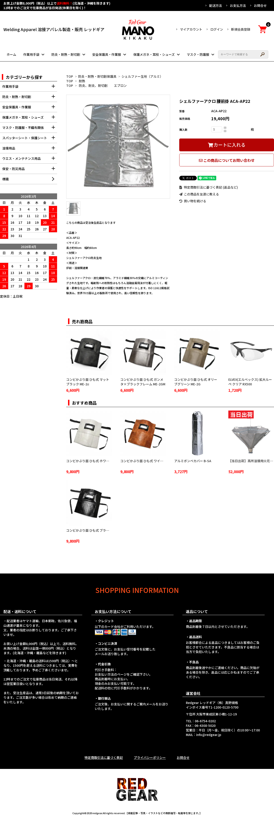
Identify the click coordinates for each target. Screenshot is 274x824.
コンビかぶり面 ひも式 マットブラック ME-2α (87, 381)
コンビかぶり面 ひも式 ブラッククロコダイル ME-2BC (105, 530)
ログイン (216, 29)
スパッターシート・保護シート (29, 139)
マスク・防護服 (198, 54)
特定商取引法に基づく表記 (103, 757)
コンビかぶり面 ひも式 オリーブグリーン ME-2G (195, 381)
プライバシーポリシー (150, 757)
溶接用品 (29, 149)
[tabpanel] (118, 147)
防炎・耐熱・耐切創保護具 (97, 76)
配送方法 (215, 5)
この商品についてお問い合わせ (227, 160)
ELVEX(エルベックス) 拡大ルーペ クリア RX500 (250, 381)
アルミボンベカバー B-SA (192, 461)
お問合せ (260, 5)
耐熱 (82, 81)
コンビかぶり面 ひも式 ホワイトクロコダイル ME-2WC (105, 461)
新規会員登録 (240, 29)
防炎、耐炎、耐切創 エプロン (103, 85)
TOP (69, 76)
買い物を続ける (192, 201)
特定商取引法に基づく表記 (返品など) (208, 187)
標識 (5, 179)
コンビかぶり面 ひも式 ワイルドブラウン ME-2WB (156, 461)
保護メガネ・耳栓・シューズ (154, 54)
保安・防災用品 (29, 170)
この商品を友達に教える (199, 194)
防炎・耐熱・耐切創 (65, 54)
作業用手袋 (31, 54)
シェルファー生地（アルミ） (142, 76)
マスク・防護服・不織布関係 (29, 129)
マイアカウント (191, 29)
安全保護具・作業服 (106, 54)
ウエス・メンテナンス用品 (29, 160)
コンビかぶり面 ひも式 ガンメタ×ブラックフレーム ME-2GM (142, 381)
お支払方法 (238, 5)
